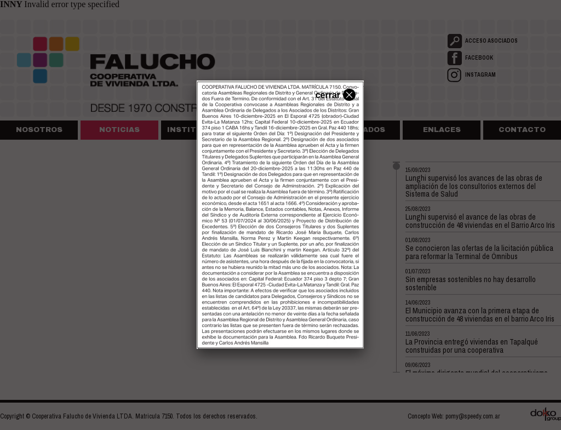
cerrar (334, 94)
